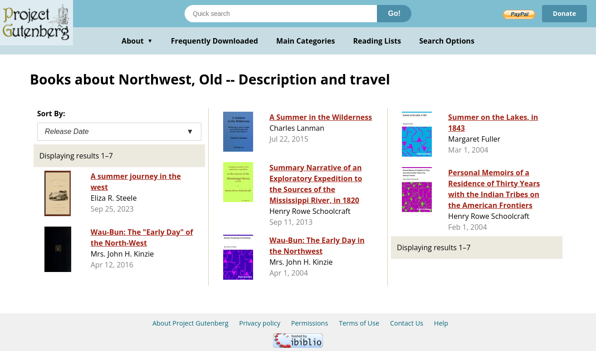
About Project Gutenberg (190, 323)
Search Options (446, 41)
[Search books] (281, 13)
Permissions (309, 323)
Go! (394, 13)
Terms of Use (359, 323)
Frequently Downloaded (214, 41)
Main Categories (305, 41)
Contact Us (406, 323)
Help (441, 323)
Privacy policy (259, 323)
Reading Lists (377, 41)
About (137, 40)
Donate (564, 13)
